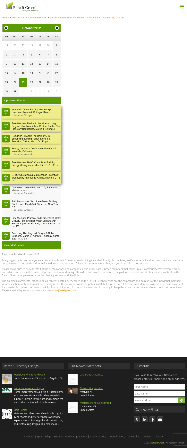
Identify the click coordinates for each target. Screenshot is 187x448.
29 (39, 45)
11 (23, 64)
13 (39, 64)
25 (6, 45)
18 (23, 73)
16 (6, 73)
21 (48, 73)
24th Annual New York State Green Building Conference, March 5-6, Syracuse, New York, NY (35, 204)
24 (14, 82)
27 (23, 45)
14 (48, 64)
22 (56, 73)
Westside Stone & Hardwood (29, 374)
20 (39, 73)
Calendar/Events (37, 17)
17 (14, 73)
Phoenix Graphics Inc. (91, 388)
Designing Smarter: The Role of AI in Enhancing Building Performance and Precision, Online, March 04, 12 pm (31, 139)
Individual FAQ (117, 436)
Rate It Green (157, 442)
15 (56, 64)
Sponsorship (44, 436)
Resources (18, 17)
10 (14, 64)
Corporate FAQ (98, 436)
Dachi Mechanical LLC (91, 374)
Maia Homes (20, 410)
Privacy (58, 436)
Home (5, 17)
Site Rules (134, 436)
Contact (159, 436)
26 (14, 45)
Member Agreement (76, 436)
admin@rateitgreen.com (63, 290)
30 (48, 45)
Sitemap (146, 436)
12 (31, 64)
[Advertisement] (93, 322)
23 (6, 82)
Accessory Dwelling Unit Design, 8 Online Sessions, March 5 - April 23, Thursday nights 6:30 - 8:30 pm (35, 236)
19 (31, 73)
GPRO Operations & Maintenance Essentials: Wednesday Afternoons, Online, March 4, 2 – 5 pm (36, 178)
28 (31, 45)
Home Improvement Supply (29, 388)
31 (14, 91)
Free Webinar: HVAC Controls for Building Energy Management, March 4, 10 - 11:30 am (35, 164)
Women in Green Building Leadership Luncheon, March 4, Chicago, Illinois (31, 111)
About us (29, 436)
